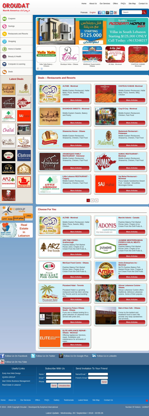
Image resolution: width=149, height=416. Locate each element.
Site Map (132, 4)
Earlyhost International (49, 407)
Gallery (56, 400)
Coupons (8, 19)
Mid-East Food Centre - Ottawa (76, 263)
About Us (93, 4)
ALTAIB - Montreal (70, 86)
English (93, 12)
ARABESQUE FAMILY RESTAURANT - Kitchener (74, 155)
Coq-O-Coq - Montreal (127, 109)
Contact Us (143, 4)
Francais (84, 12)
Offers (115, 4)
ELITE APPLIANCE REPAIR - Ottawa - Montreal (75, 332)
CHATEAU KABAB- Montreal (138, 65)
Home (84, 4)
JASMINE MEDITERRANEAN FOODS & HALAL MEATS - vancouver (130, 242)
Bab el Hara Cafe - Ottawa (129, 308)
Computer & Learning (13, 64)
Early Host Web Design (11, 373)
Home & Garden (11, 49)
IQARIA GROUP (8, 377)
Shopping (8, 41)
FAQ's (123, 4)
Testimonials (69, 400)
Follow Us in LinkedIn (104, 356)
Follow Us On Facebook (13, 356)
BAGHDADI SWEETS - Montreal (76, 109)
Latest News (83, 400)
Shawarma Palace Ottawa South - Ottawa (73, 309)
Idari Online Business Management (16, 381)
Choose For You (47, 209)
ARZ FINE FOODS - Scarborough (71, 241)
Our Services (105, 4)
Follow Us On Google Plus (73, 356)
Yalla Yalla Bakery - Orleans (46, 65)
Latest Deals (16, 79)
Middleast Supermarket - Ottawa (92, 65)
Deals (7, 72)
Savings (8, 26)
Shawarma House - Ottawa (74, 131)
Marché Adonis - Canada (128, 218)
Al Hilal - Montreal (115, 64)
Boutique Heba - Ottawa (69, 64)
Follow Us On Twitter (43, 356)
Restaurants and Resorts (14, 34)
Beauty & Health (11, 56)
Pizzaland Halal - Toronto (73, 285)
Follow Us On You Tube (13, 362)
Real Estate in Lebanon (11, 385)
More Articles (76, 100)
